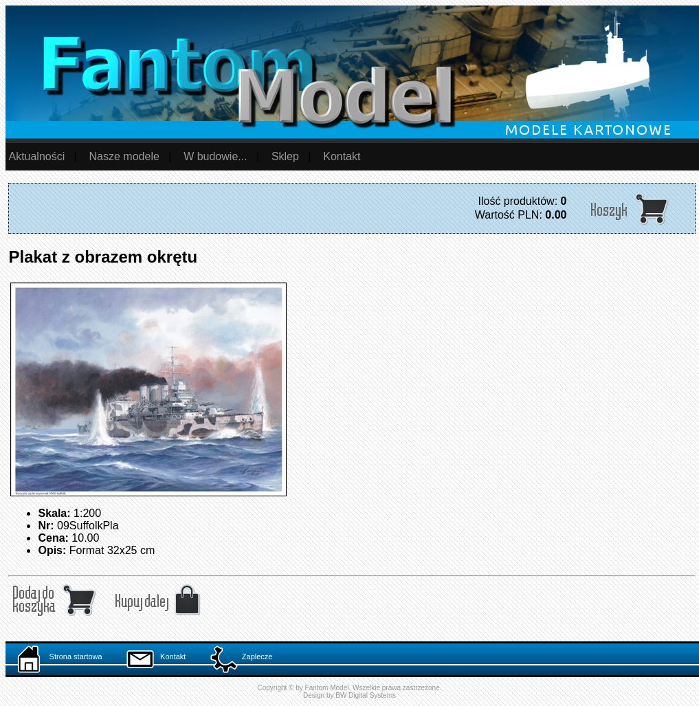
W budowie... (215, 156)
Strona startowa (59, 656)
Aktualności (36, 156)
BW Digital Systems (365, 695)
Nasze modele (124, 156)
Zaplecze (241, 656)
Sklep (285, 156)
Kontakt (341, 156)
